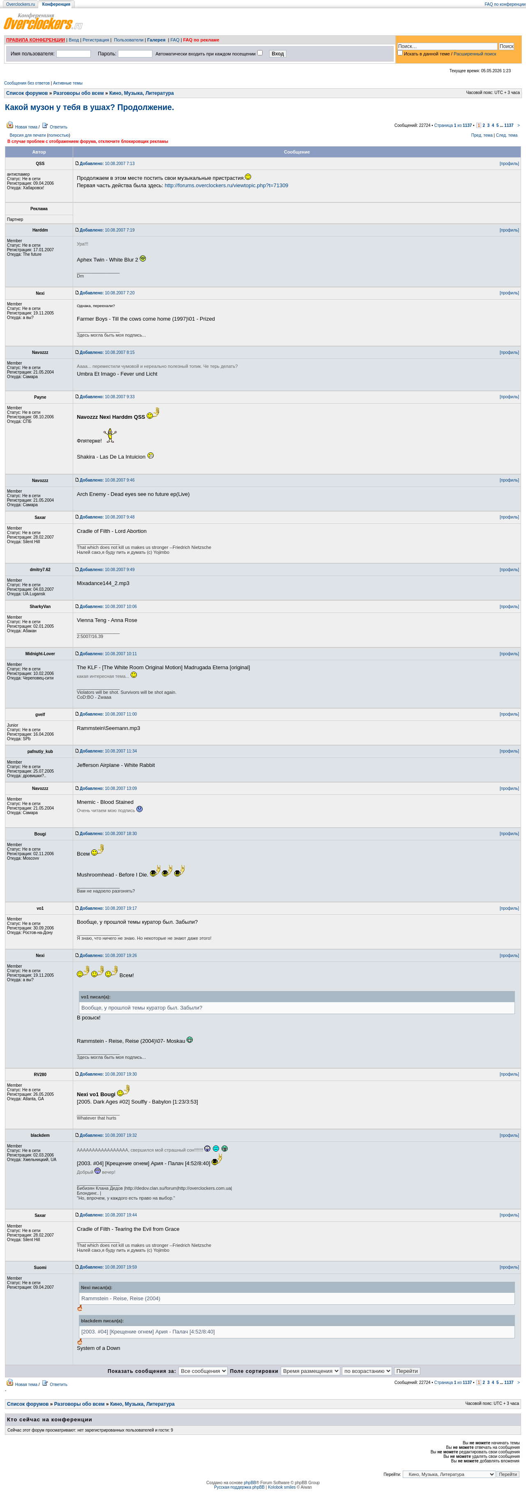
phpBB (250, 1482)
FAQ (175, 39)
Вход (74, 39)
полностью (58, 135)
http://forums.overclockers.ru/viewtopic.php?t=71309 (226, 185)
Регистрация (96, 39)
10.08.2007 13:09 (108, 788)
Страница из (453, 125)
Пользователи (128, 39)
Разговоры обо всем (78, 93)
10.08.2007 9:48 (107, 517)
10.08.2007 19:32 (108, 1135)
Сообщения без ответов (27, 83)
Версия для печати (28, 135)
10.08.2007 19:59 (108, 1267)
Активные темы (68, 83)
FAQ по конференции (505, 4)
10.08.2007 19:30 (108, 1074)
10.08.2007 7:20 (107, 293)
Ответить (58, 127)
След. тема (506, 135)
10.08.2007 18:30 (108, 833)
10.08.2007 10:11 (108, 654)
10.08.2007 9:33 (107, 397)
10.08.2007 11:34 (108, 751)
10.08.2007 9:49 (107, 569)
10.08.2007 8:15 (107, 352)
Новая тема (26, 127)
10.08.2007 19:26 (108, 955)
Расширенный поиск (475, 53)
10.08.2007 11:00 (108, 714)
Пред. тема (482, 135)
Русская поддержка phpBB (239, 1487)
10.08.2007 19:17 (108, 908)
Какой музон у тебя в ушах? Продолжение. (89, 107)
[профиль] (509, 163)
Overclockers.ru (20, 4)
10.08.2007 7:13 (107, 163)
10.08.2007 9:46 (107, 480)
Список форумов (27, 93)
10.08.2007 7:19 (107, 230)
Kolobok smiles (281, 1487)
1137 (508, 125)
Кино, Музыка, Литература (141, 93)
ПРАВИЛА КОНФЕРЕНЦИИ (35, 39)
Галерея (156, 39)
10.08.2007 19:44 (108, 1215)
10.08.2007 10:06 (108, 606)
